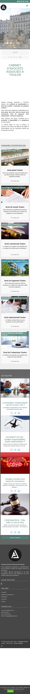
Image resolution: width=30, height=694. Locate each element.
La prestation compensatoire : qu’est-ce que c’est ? (15, 401)
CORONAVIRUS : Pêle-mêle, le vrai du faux (15, 519)
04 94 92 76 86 (23, 1)
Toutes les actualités (15, 537)
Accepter (10, 691)
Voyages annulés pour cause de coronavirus (15, 477)
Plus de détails (19, 691)
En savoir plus (15, 181)
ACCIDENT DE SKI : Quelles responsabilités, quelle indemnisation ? (15, 437)
